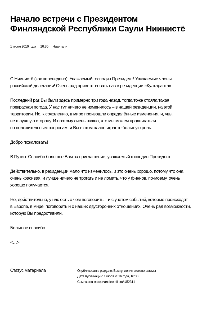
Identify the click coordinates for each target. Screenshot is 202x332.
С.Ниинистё (21, 78)
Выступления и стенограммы (134, 271)
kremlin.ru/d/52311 (122, 282)
